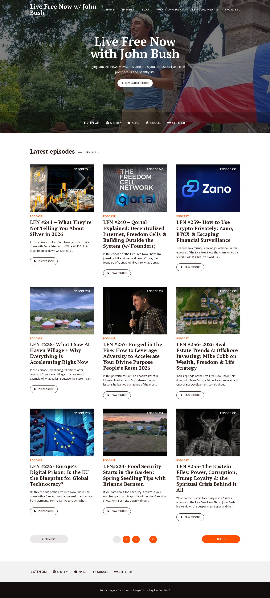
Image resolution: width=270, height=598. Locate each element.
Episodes (128, 9)
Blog (145, 9)
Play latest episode (134, 83)
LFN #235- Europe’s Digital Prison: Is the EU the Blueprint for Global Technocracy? (59, 475)
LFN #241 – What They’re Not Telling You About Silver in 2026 (61, 228)
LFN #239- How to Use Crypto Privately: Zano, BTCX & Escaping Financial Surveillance (204, 231)
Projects (231, 9)
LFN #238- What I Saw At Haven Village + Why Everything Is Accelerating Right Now (60, 353)
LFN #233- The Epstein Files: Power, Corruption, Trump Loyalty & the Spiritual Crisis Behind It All (206, 478)
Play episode (43, 261)
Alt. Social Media (202, 9)
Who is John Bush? (169, 9)
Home (110, 9)
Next (220, 539)
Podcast (36, 216)
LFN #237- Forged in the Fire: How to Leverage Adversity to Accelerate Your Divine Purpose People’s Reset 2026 (132, 356)
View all (92, 152)
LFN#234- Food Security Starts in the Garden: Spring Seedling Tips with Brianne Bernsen (134, 475)
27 (153, 539)
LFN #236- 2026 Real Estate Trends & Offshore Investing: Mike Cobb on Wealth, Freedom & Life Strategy (207, 356)
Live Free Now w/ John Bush (63, 9)
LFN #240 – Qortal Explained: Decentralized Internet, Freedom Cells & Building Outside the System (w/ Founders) (135, 234)
